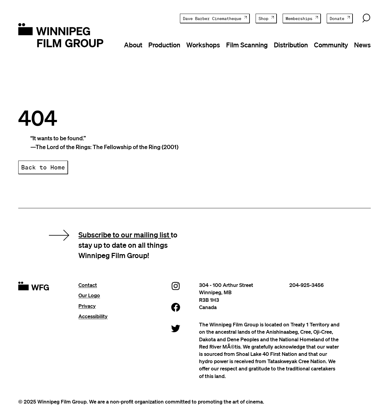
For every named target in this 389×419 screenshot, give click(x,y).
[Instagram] (175, 285)
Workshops (203, 44)
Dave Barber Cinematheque (212, 18)
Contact (87, 285)
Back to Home (43, 167)
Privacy (87, 306)
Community (331, 44)
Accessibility (93, 316)
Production (164, 44)
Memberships (299, 18)
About (133, 44)
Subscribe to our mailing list (124, 234)
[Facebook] (175, 307)
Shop (263, 18)
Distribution (291, 44)
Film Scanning (247, 44)
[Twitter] (175, 328)
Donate (337, 18)
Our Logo (89, 295)
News (362, 44)
